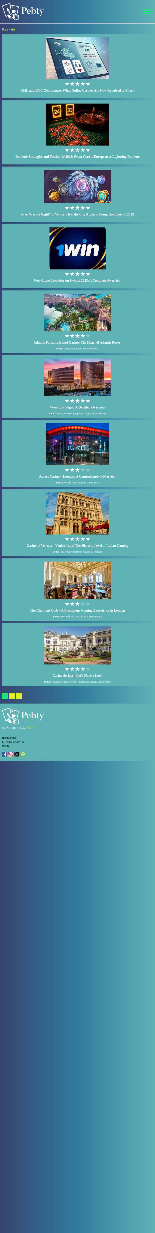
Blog (5, 746)
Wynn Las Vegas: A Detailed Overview (77, 407)
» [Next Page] (19, 696)
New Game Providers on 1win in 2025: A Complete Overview (77, 280)
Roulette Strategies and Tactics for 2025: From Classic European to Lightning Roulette (78, 156)
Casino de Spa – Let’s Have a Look (77, 675)
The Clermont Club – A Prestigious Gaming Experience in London (77, 610)
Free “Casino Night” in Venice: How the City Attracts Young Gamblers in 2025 (77, 214)
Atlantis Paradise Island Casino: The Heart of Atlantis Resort (77, 342)
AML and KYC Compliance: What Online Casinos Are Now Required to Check (77, 90)
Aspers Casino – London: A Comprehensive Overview (77, 476)
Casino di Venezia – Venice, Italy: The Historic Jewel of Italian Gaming (77, 545)
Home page (9, 738)
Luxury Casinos (13, 742)
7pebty (30, 727)
